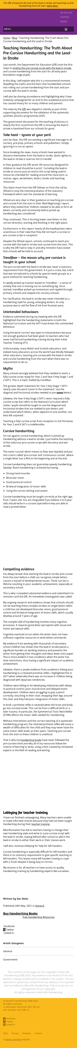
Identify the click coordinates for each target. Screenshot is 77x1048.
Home (6, 38)
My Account (66, 12)
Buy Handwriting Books (20, 913)
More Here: (52, 5)
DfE (24, 109)
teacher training (40, 824)
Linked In (8, 933)
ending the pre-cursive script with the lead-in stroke (42, 68)
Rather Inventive (13, 1039)
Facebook (9, 926)
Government (10, 959)
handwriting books (30, 740)
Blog (14, 38)
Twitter (8, 929)
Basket (63, 21)
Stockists (64, 16)
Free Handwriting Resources (39, 917)
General (39, 905)
